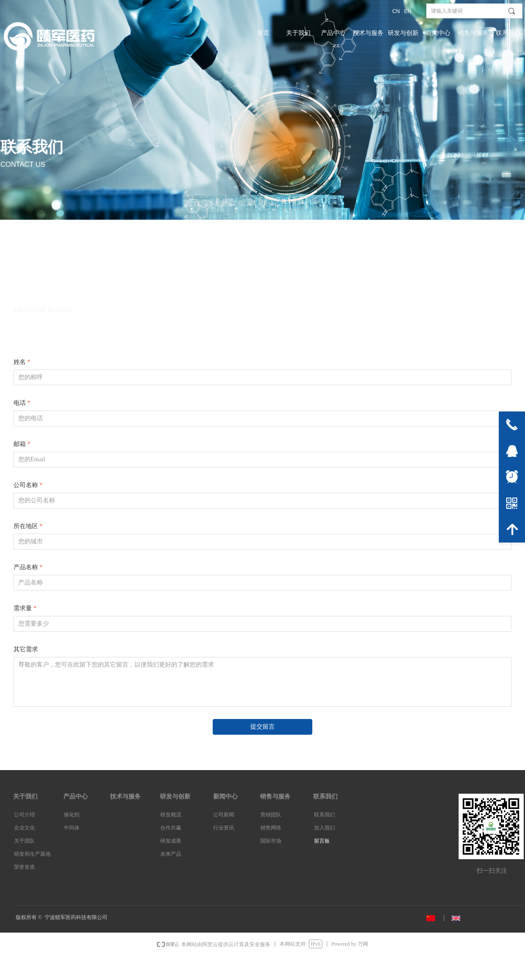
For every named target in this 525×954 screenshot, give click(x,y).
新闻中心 (438, 33)
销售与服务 (473, 33)
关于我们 (298, 33)
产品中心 (333, 33)
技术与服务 (368, 33)
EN (407, 11)
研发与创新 (403, 33)
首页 (263, 33)
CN (396, 11)
